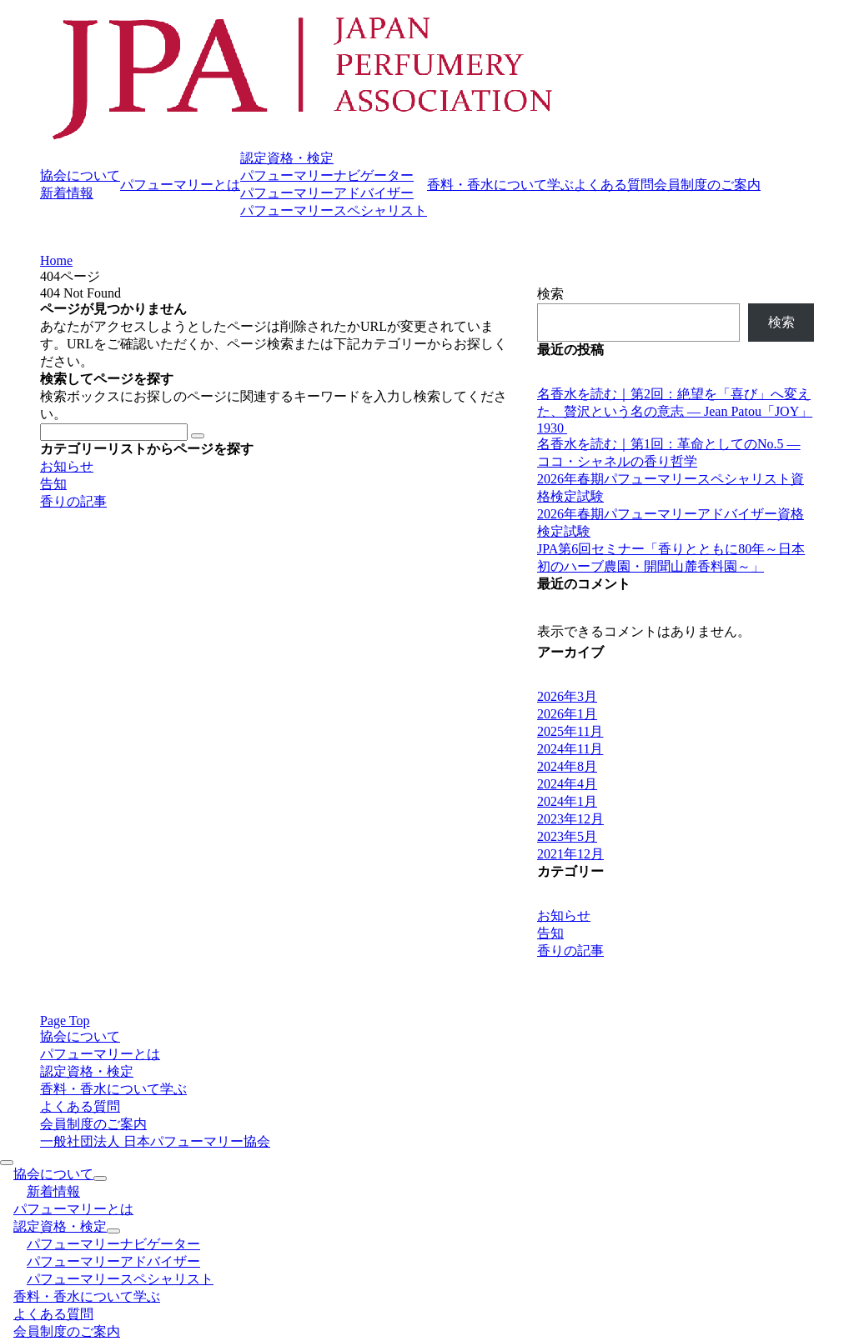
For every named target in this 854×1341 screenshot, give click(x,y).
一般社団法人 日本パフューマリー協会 (155, 1141)
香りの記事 (73, 501)
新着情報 (66, 193)
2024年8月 (567, 766)
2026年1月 (567, 714)
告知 (53, 484)
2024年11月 (570, 749)
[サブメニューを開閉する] (100, 1178)
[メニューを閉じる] (6, 1162)
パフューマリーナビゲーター (327, 175)
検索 (550, 294)
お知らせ (66, 466)
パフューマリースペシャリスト (333, 210)
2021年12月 (570, 854)
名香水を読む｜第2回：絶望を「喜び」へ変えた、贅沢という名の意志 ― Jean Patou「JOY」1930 (674, 411)
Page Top (64, 1020)
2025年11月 (570, 731)
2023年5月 (567, 836)
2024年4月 (567, 784)
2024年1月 (567, 801)
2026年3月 (567, 696)
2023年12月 (570, 819)
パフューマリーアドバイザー (327, 193)
